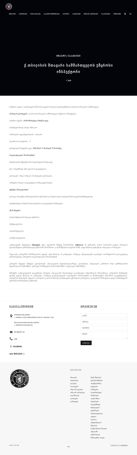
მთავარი (12, 14)
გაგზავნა (86, 343)
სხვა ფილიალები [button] (17, 354)
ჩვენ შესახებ (35, 14)
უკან (68, 81)
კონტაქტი (117, 14)
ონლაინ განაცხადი (77, 393)
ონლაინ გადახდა (76, 390)
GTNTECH (124, 446)
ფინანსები (95, 411)
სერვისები (23, 14)
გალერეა (66, 14)
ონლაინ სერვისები (91, 14)
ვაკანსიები (105, 14)
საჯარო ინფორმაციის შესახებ (96, 423)
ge (130, 14)
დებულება (94, 387)
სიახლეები (77, 14)
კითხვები (74, 399)
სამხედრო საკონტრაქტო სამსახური (96, 393)
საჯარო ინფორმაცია (52, 14)
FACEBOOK (15, 347)
